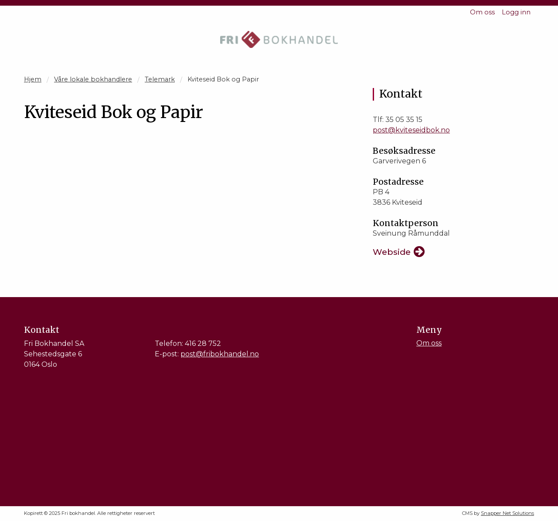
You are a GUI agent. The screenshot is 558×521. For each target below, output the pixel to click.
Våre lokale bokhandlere (93, 79)
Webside (392, 252)
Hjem (32, 79)
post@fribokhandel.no (219, 354)
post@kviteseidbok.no (411, 130)
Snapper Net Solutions (507, 513)
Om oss (482, 12)
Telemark (160, 79)
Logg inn (516, 12)
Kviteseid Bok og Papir (223, 79)
